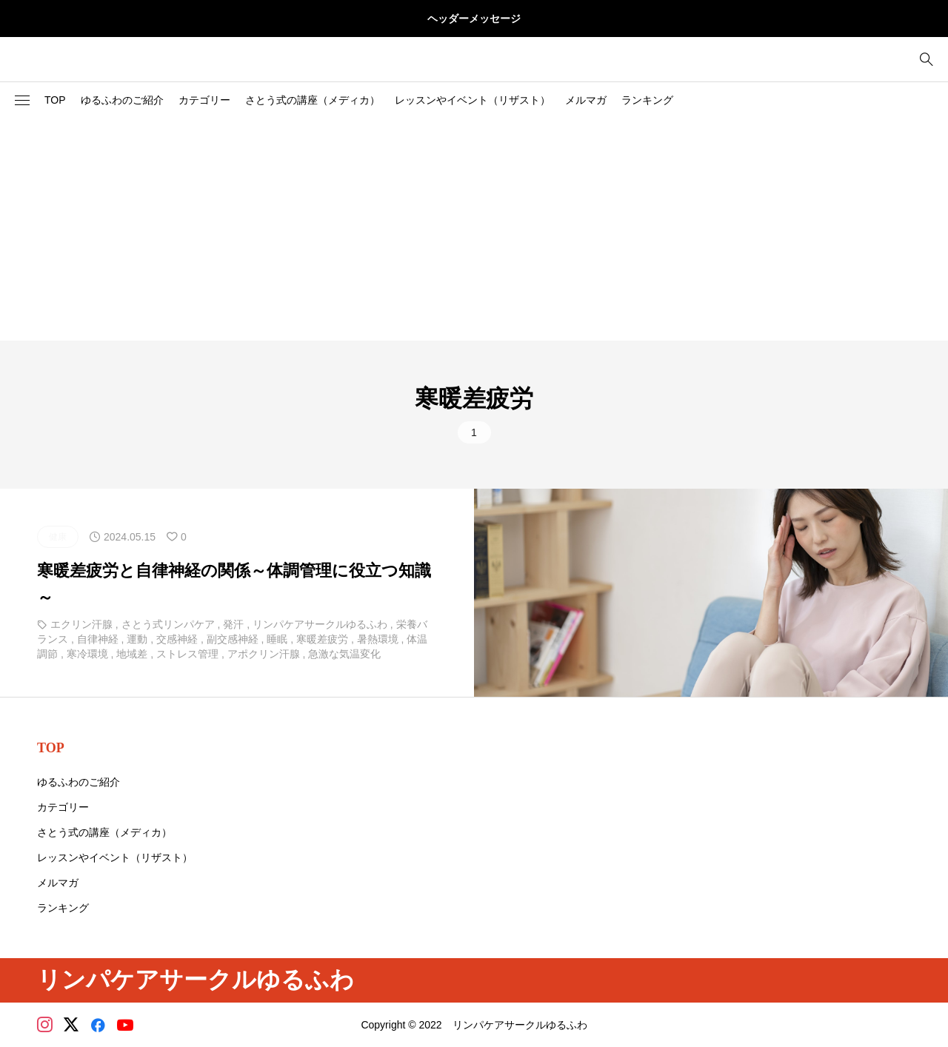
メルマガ (586, 100)
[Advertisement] (474, 229)
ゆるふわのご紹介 (122, 100)
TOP (55, 100)
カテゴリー (204, 100)
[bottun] (926, 59)
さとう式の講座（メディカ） (312, 100)
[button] (22, 100)
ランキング (647, 100)
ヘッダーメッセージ (474, 18)
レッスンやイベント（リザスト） (472, 100)
